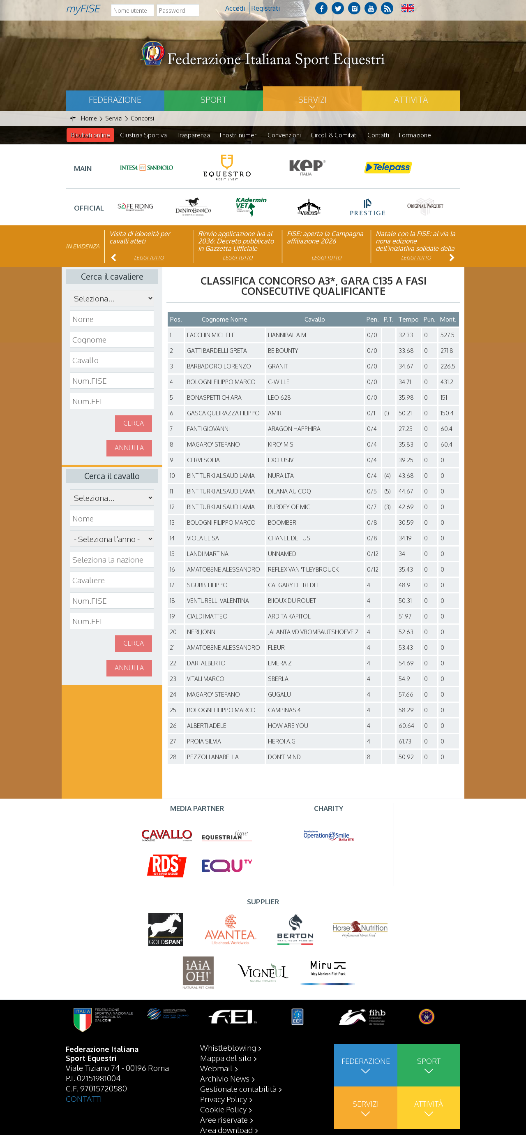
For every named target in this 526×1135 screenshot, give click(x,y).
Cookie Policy (223, 1109)
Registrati (265, 8)
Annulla (129, 448)
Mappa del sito (225, 1058)
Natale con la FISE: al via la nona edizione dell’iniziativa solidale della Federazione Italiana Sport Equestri (415, 249)
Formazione (415, 135)
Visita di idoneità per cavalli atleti (139, 238)
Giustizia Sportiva (143, 135)
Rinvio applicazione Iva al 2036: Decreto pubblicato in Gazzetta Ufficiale (236, 241)
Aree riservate (224, 1119)
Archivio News (224, 1078)
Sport (214, 99)
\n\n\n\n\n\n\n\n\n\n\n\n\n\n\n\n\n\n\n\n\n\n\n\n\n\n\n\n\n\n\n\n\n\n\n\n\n (112, 539)
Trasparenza (193, 135)
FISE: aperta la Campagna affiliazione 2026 (325, 238)
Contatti (378, 135)
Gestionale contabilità (238, 1088)
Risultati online (90, 135)
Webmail (216, 1068)
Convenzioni (284, 135)
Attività (411, 99)
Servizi (312, 99)
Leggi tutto (149, 258)
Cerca (133, 423)
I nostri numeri (239, 135)
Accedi (235, 8)
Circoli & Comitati (334, 135)
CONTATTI (84, 1098)
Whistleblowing (228, 1047)
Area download (226, 1130)
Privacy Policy (223, 1099)
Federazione (115, 99)
